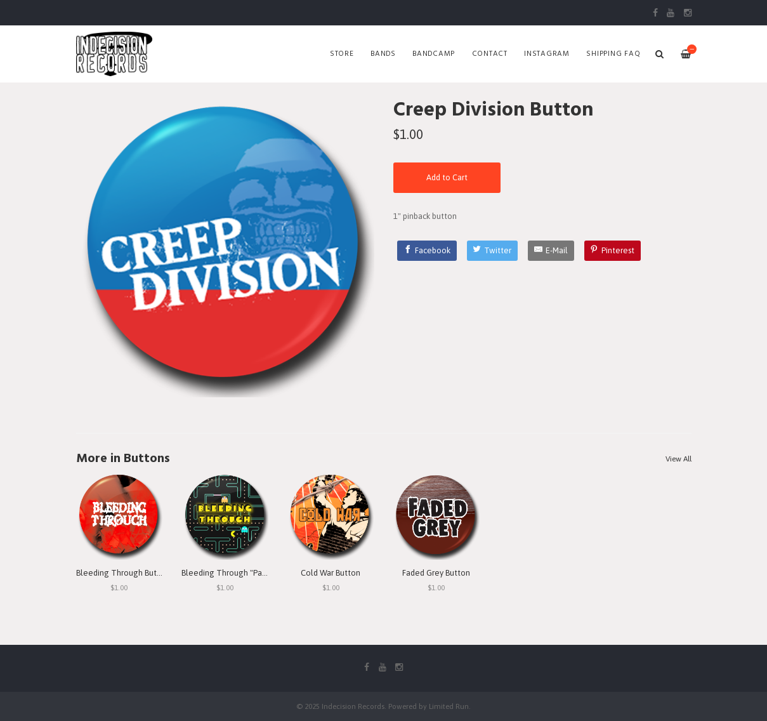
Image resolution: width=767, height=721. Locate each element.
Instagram (547, 54)
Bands (383, 54)
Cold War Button (330, 573)
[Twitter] (492, 251)
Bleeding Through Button (122, 573)
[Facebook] (427, 251)
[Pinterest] (612, 251)
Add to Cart (447, 177)
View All (678, 458)
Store (342, 54)
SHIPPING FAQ (613, 54)
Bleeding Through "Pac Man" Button (247, 573)
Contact (490, 54)
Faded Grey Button (436, 573)
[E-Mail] (551, 251)
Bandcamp (433, 54)
